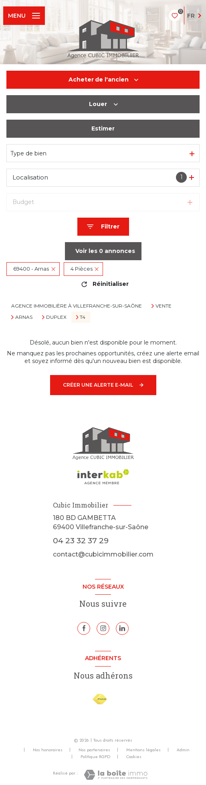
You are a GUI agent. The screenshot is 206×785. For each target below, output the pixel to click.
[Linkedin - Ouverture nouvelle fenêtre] (122, 628)
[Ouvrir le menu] (24, 15)
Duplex (56, 317)
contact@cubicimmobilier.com (103, 554)
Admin (183, 749)
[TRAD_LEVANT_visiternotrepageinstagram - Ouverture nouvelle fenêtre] (103, 628)
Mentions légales (143, 749)
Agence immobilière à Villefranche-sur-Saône (76, 306)
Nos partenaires (94, 749)
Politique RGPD (95, 756)
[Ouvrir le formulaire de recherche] (103, 227)
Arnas (23, 317)
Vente (164, 306)
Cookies (133, 757)
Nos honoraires (48, 749)
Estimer (103, 128)
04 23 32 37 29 (81, 540)
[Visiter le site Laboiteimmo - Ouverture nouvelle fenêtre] (115, 775)
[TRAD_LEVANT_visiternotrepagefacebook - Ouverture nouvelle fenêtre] (83, 628)
